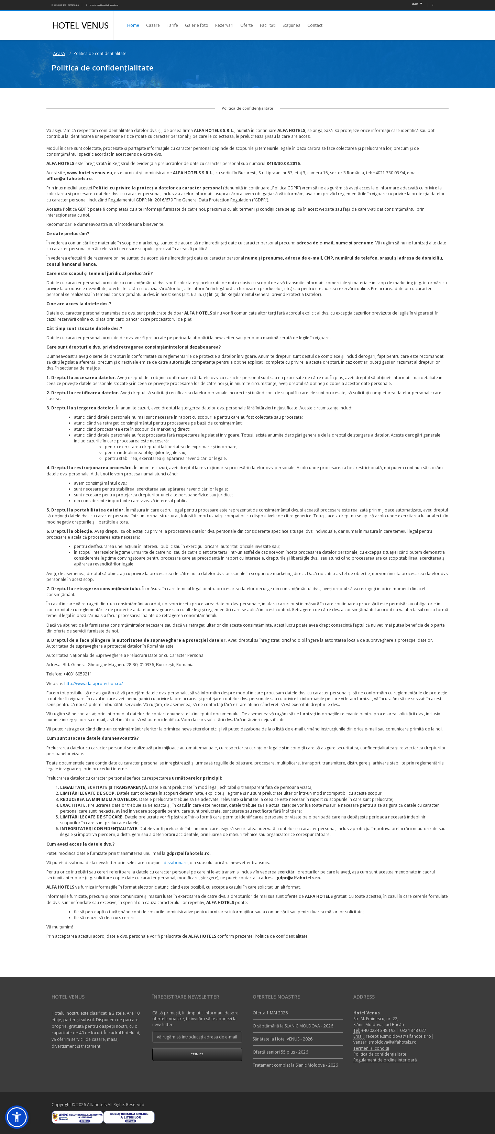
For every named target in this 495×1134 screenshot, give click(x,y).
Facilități (268, 25)
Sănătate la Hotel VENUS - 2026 (282, 1039)
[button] (17, 1117)
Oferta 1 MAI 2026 (270, 1013)
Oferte (246, 25)
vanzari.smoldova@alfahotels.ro (385, 1042)
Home (133, 25)
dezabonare (176, 863)
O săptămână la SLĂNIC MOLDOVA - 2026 (293, 1026)
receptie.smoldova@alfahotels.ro (102, 5)
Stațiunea (291, 25)
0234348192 (58, 5)
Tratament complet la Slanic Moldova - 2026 (295, 1065)
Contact (314, 25)
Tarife (172, 25)
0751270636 (71, 5)
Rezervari (224, 25)
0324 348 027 (413, 1030)
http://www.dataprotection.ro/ (93, 683)
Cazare (153, 25)
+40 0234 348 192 (378, 1030)
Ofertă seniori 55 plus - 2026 (280, 1052)
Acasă (59, 53)
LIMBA (417, 3)
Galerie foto (196, 25)
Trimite (197, 1054)
